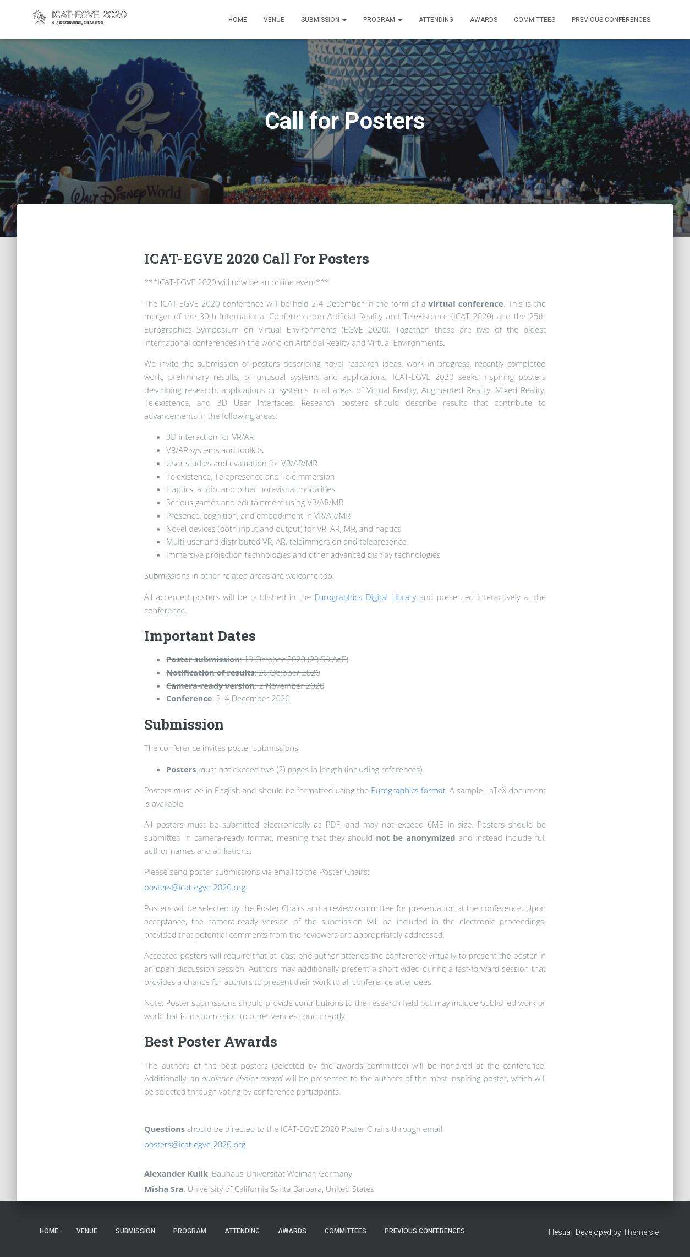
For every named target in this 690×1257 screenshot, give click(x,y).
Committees (534, 20)
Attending (436, 20)
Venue (274, 20)
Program (382, 20)
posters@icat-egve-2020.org (194, 887)
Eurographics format (408, 790)
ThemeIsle (641, 1232)
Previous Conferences (611, 20)
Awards (483, 20)
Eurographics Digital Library (366, 596)
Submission (324, 20)
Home (237, 20)
